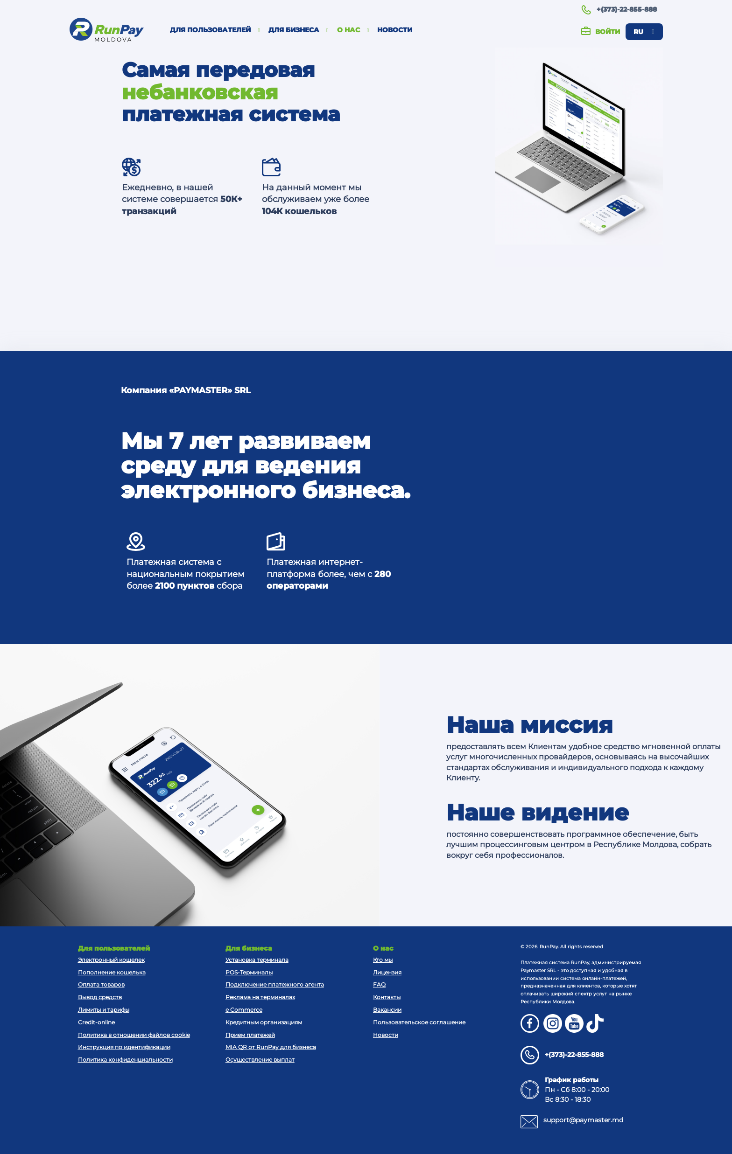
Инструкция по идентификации (124, 1046)
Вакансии (387, 1009)
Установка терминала (257, 959)
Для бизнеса (298, 30)
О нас (353, 30)
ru (643, 31)
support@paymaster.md (583, 1120)
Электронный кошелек (111, 959)
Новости (394, 30)
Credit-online (96, 1022)
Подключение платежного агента (274, 984)
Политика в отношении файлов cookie (134, 1034)
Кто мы (383, 959)
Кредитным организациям (263, 1022)
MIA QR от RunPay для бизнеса (270, 1046)
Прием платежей (250, 1034)
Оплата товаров (101, 984)
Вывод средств (100, 997)
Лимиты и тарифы (103, 1009)
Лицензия (387, 972)
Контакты (387, 997)
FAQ (379, 984)
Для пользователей (215, 30)
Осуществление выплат (260, 1059)
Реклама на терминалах (260, 997)
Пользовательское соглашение (419, 1022)
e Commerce (243, 1009)
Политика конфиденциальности (125, 1059)
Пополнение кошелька (112, 972)
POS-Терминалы (249, 972)
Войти (600, 32)
